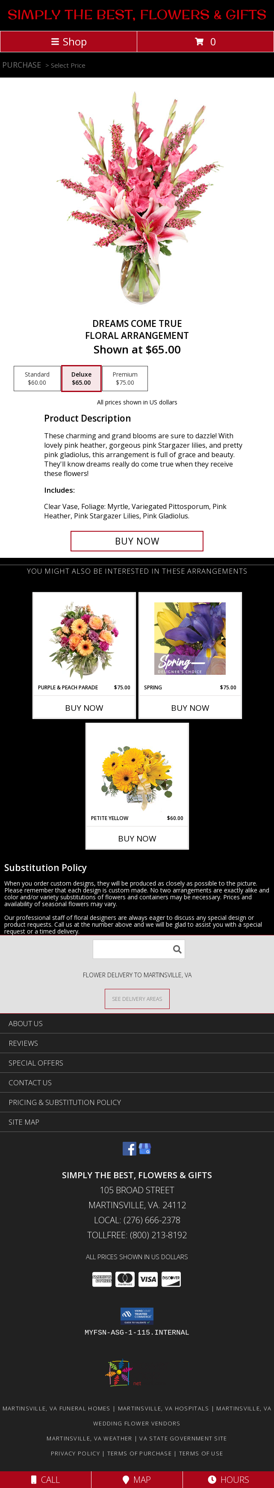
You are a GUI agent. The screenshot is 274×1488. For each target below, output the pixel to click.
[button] (137, 1316)
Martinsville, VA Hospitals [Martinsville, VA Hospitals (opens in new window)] (163, 1408)
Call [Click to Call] (45, 1479)
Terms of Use (201, 1453)
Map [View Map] (137, 1479)
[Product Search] (139, 949)
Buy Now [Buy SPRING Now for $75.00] (190, 707)
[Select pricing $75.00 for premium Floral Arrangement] (125, 378)
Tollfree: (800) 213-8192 (137, 1235)
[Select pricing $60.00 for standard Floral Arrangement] (37, 378)
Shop (69, 41)
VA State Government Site (183, 1438)
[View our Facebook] (129, 1153)
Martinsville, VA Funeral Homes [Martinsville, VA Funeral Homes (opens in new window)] (57, 1408)
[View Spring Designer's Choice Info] (190, 638)
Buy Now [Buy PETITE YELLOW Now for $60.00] (137, 838)
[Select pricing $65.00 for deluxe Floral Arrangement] (81, 378)
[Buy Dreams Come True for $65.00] (137, 541)
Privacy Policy (75, 1453)
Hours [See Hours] (228, 1479)
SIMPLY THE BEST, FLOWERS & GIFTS (137, 14)
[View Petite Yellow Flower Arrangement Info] (137, 769)
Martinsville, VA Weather (89, 1438)
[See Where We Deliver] (137, 998)
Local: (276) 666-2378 (137, 1220)
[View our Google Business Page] (145, 1153)
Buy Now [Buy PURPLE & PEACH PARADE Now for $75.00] (84, 707)
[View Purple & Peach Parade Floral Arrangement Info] (84, 638)
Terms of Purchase (139, 1453)
